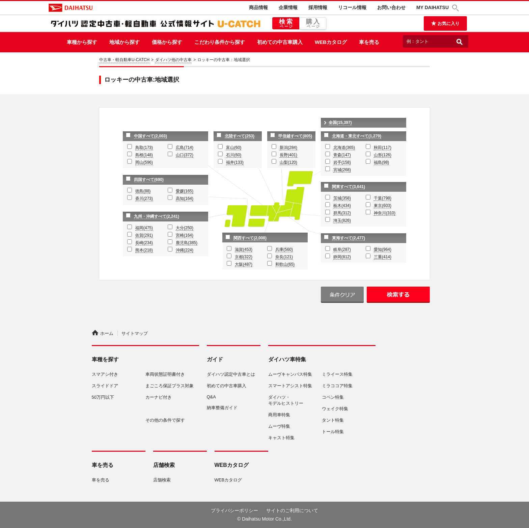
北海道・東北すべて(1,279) (356, 136)
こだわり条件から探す (219, 42)
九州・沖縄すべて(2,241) (156, 216)
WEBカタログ (331, 42)
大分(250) (184, 228)
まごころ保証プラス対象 (169, 385)
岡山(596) (144, 162)
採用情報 (317, 7)
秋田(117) (382, 147)
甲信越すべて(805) (295, 136)
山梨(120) (288, 162)
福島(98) (381, 162)
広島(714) (184, 147)
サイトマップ (134, 333)
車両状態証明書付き (165, 374)
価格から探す (167, 42)
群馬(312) (342, 213)
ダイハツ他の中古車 (173, 59)
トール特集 (333, 431)
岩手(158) (342, 162)
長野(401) (288, 155)
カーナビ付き (158, 397)
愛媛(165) (184, 191)
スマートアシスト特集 (290, 385)
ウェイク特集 (335, 408)
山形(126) (382, 155)
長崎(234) (144, 242)
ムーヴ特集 (279, 426)
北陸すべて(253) (239, 136)
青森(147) (342, 155)
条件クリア (342, 295)
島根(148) (144, 155)
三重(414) (382, 257)
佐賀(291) (144, 235)
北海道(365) (344, 147)
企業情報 (288, 7)
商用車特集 (279, 414)
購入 (313, 23)
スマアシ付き (105, 374)
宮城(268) (342, 169)
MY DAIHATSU (432, 7)
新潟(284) (288, 147)
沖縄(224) (184, 250)
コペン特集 (333, 397)
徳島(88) (142, 191)
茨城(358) (342, 198)
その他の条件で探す (165, 420)
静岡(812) (342, 257)
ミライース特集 (337, 374)
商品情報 (258, 7)
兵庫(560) (284, 249)
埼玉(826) (342, 220)
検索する (398, 295)
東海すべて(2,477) (348, 238)
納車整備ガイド (222, 407)
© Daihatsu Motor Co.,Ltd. (264, 519)
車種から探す (82, 42)
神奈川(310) (384, 213)
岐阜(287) (342, 249)
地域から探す (124, 42)
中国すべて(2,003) (150, 136)
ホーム (102, 333)
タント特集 (333, 420)
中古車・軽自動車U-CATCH (124, 59)
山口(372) (184, 155)
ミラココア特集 (337, 385)
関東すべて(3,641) (348, 186)
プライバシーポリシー (234, 510)
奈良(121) (284, 257)
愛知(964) (382, 249)
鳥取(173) (144, 147)
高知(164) (184, 198)
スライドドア (105, 385)
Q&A (211, 396)
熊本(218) (144, 250)
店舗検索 (162, 479)
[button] (456, 7)
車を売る (369, 42)
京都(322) (243, 257)
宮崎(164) (184, 235)
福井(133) (235, 162)
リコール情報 (352, 7)
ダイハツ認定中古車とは (231, 374)
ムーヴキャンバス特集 (290, 374)
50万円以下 (103, 397)
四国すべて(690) (149, 179)
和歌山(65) (285, 264)
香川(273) (144, 198)
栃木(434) (342, 205)
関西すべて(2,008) (250, 238)
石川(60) (233, 155)
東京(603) (382, 205)
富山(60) (233, 147)
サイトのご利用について (292, 510)
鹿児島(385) (186, 242)
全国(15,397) (340, 122)
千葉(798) (382, 198)
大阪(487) (243, 264)
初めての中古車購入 (280, 42)
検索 (286, 23)
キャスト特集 (281, 437)
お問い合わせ (391, 7)
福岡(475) (144, 228)
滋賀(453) (243, 249)
